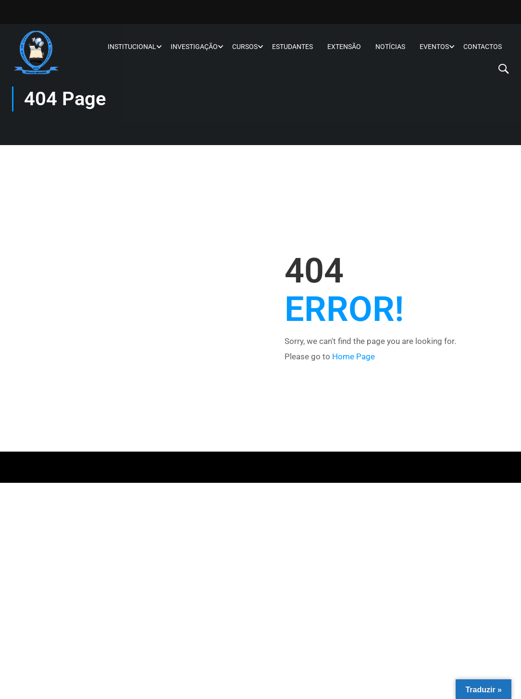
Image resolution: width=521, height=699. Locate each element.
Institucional (132, 46)
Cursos (245, 46)
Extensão (344, 46)
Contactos (482, 46)
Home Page (353, 356)
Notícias (390, 46)
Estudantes (292, 46)
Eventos (434, 46)
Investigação (194, 46)
